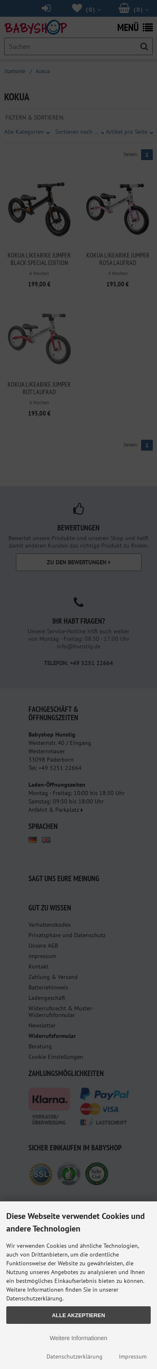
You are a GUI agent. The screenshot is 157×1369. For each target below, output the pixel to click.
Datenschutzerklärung (74, 1356)
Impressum (133, 1356)
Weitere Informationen (78, 1338)
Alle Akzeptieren (78, 1315)
